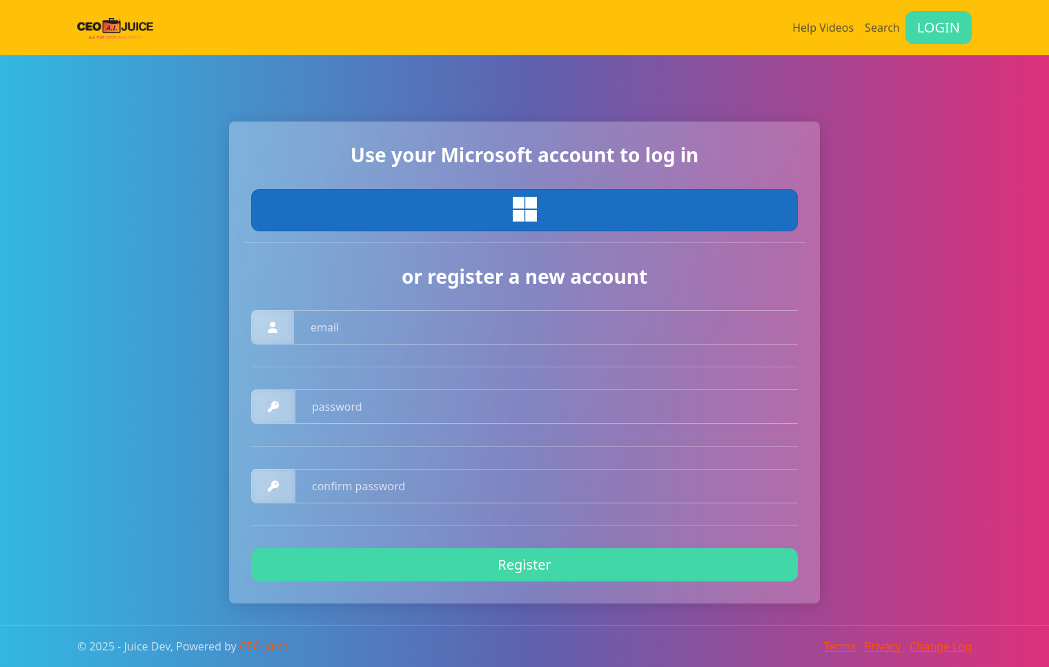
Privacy (882, 646)
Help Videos (823, 27)
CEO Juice (262, 646)
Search (882, 27)
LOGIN (938, 27)
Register (524, 564)
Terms (840, 646)
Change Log (941, 646)
